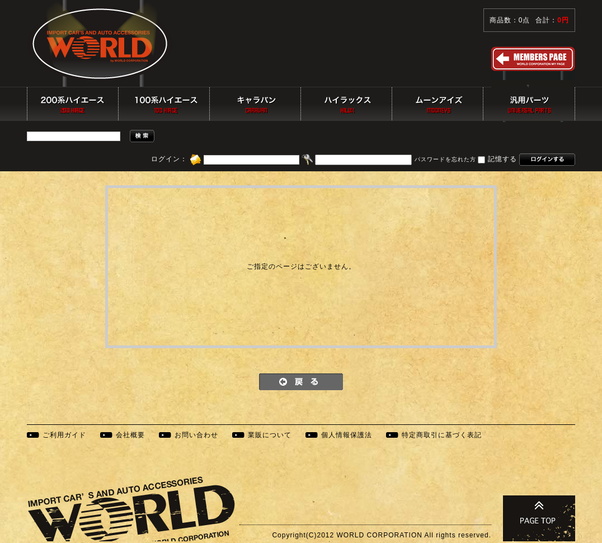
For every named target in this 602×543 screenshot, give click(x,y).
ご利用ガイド (64, 435)
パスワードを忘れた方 (445, 160)
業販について (269, 435)
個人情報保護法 (346, 435)
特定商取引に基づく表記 (442, 435)
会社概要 (130, 435)
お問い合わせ (196, 435)
